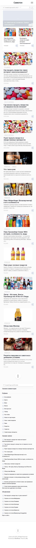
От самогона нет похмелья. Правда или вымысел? (16, 22)
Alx (27, 537)
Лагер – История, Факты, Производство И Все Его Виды (16, 294)
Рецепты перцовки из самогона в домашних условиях (17, 355)
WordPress (17, 537)
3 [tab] (18, 7)
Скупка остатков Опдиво (11, 506)
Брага (6, 398)
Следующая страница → (18, 375)
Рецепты (6, 425)
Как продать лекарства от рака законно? (15, 494)
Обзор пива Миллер (12, 325)
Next (32, 7)
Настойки (7, 413)
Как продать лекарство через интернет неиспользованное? (15, 70)
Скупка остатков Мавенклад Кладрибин (15, 512)
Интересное (7, 165)
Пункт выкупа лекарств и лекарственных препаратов (15, 138)
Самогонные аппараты (10, 431)
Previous (30, 7)
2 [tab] (17, 7)
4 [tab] (20, 7)
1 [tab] (15, 7)
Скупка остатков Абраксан (11, 509)
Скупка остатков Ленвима (11, 500)
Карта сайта (5, 514)
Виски (6, 404)
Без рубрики (7, 66)
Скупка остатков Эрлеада (11, 503)
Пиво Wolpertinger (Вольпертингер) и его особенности (18, 200)
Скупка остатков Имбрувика (12, 497)
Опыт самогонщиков (10, 419)
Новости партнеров (9, 100)
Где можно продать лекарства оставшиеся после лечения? (16, 105)
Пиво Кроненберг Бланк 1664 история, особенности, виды (15, 232)
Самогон (18, 2)
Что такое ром (9, 168)
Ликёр (6, 410)
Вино (5, 401)
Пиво (5, 422)
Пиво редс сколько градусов (15, 264)
